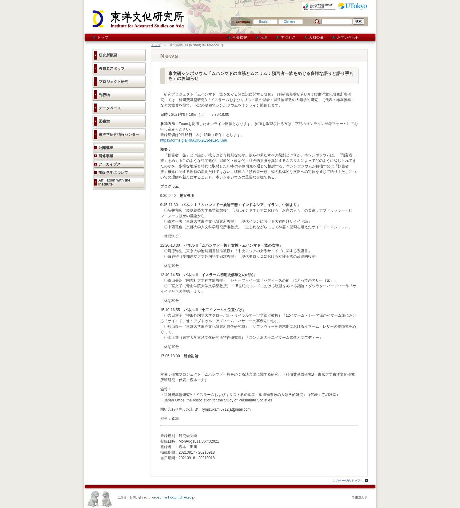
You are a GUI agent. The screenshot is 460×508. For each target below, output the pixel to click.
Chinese (289, 21)
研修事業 (105, 156)
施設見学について (113, 172)
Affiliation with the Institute (114, 182)
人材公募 (316, 37)
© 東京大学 (359, 497)
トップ (102, 37)
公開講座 (105, 148)
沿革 (264, 37)
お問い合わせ (348, 37)
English (264, 21)
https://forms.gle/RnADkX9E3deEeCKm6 (193, 140)
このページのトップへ (348, 480)
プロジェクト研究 (113, 82)
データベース (110, 108)
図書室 (104, 121)
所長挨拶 (239, 37)
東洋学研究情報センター (119, 134)
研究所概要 (108, 55)
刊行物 (104, 95)
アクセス (288, 37)
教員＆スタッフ (112, 68)
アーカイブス (109, 164)
